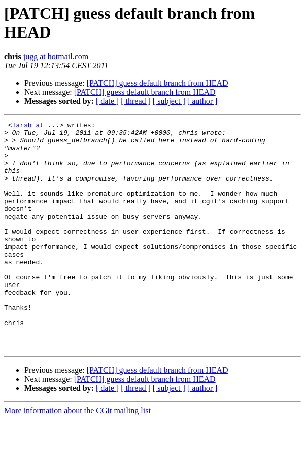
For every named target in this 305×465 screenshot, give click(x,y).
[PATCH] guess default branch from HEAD (157, 83)
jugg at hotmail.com (55, 56)
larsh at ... (36, 126)
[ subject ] (169, 101)
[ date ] (107, 101)
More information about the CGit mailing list (77, 456)
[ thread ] (136, 101)
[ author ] (202, 101)
